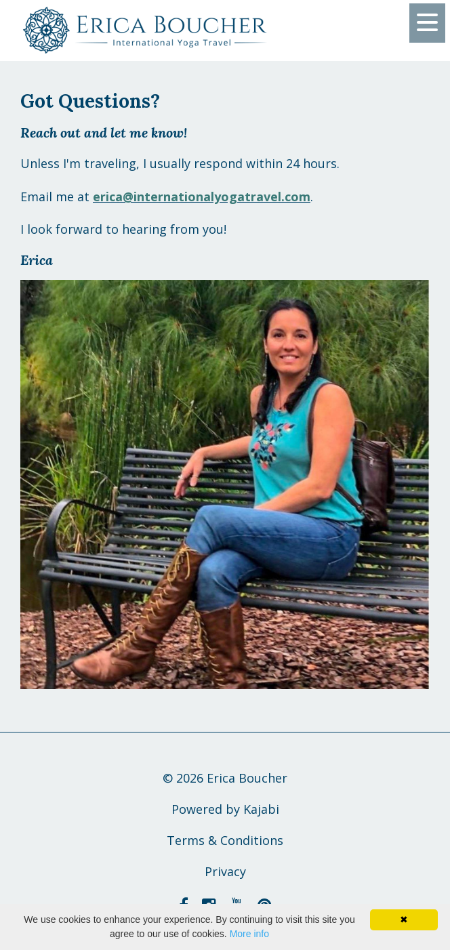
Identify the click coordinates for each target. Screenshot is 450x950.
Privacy (225, 871)
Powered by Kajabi (225, 809)
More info (249, 933)
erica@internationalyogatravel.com (201, 196)
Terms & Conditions (225, 840)
